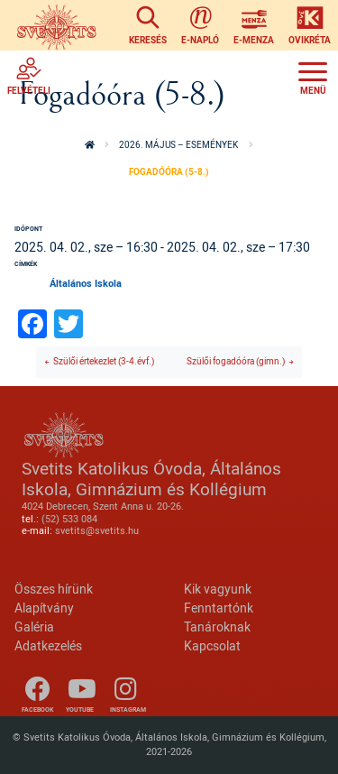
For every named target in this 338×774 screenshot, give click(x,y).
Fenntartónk (218, 607)
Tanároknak (217, 626)
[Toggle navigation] (313, 76)
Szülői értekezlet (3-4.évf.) (103, 361)
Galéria (34, 626)
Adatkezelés (48, 645)
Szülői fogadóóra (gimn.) (236, 361)
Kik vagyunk (217, 588)
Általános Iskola (86, 283)
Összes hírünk (53, 588)
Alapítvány (44, 607)
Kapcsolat (212, 645)
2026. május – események (178, 145)
